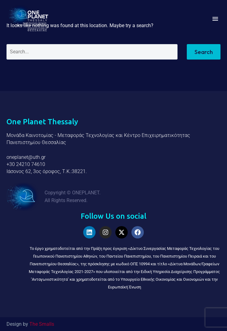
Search (204, 52)
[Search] (92, 52)
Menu (215, 19)
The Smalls (41, 324)
